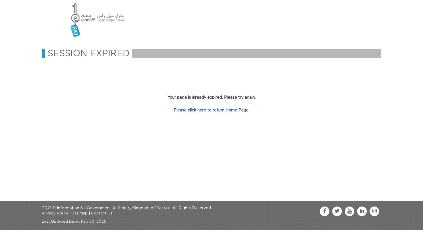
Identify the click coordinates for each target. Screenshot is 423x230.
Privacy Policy (55, 213)
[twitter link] (337, 211)
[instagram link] (374, 211)
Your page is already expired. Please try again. (211, 98)
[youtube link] (349, 211)
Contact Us (102, 213)
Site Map (80, 213)
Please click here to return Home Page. (211, 110)
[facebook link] (324, 211)
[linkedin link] (362, 211)
